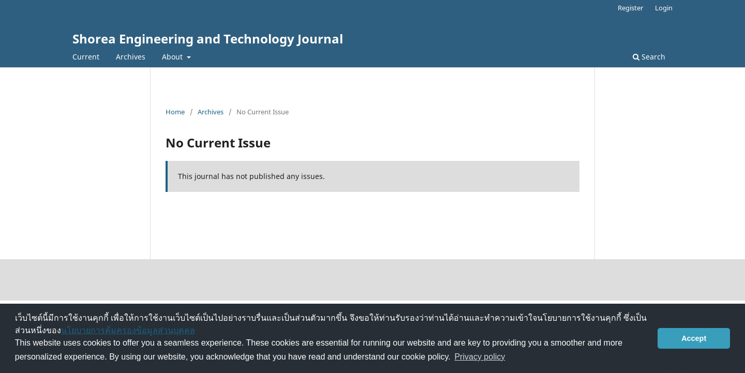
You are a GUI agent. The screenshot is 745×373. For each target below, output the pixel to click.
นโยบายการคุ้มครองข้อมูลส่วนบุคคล (128, 330)
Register (630, 7)
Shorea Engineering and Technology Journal (207, 38)
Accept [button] (693, 338)
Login (664, 7)
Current (85, 57)
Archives (130, 57)
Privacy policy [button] (479, 356)
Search (649, 57)
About (173, 57)
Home (175, 111)
